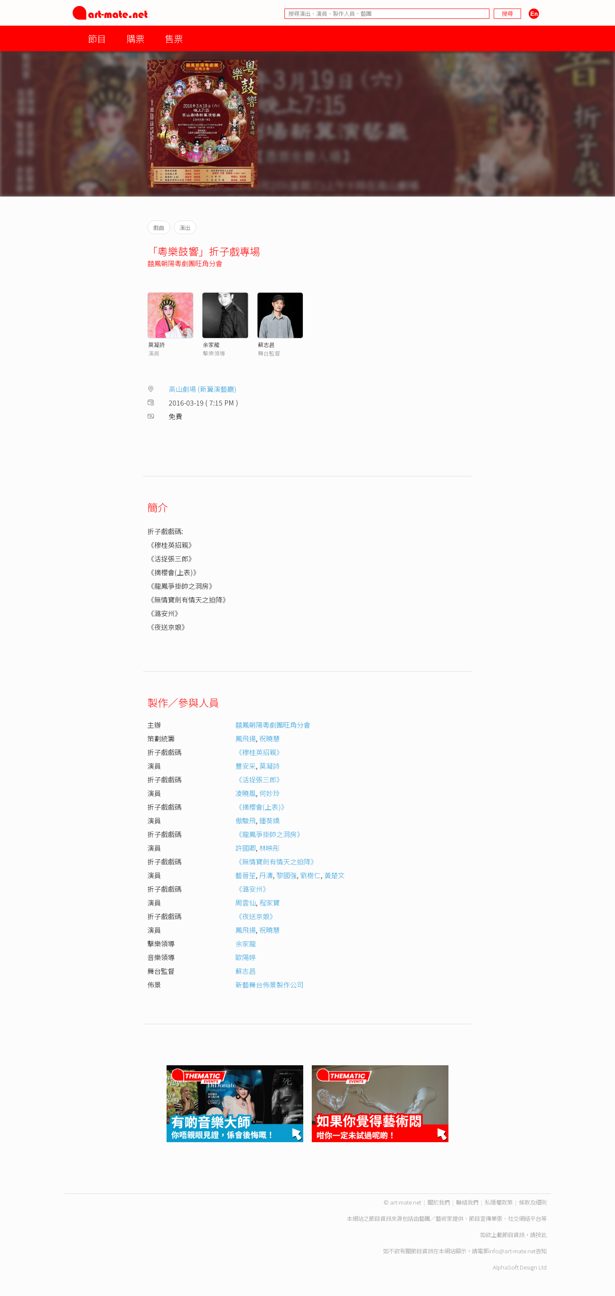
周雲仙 (245, 902)
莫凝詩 (156, 345)
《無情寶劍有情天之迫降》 (276, 861)
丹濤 (266, 875)
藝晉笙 (245, 875)
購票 (135, 38)
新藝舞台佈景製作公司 (269, 984)
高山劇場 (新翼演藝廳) (203, 389)
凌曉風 (245, 793)
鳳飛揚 (245, 738)
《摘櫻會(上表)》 (261, 807)
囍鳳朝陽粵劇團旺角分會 (185, 263)
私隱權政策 (498, 1202)
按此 (541, 1235)
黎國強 (286, 875)
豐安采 (245, 766)
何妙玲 (269, 793)
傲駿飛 (245, 820)
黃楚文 (334, 875)
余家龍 (211, 345)
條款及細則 (533, 1202)
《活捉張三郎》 (259, 779)
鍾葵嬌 (269, 820)
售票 (174, 38)
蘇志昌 (266, 345)
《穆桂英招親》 (259, 752)
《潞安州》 (252, 889)
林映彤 (269, 848)
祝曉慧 (269, 738)
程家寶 (269, 902)
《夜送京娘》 (255, 916)
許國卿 (245, 848)
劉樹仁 (310, 875)
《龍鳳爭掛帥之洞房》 (269, 834)
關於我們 (439, 1202)
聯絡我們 (467, 1202)
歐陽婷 (245, 957)
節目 (97, 38)
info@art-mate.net (512, 1251)
